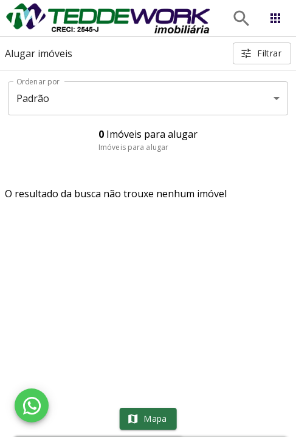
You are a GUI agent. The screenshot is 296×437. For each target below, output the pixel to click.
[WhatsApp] (32, 405)
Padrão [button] (33, 98)
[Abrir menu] (275, 18)
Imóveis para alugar (133, 147)
